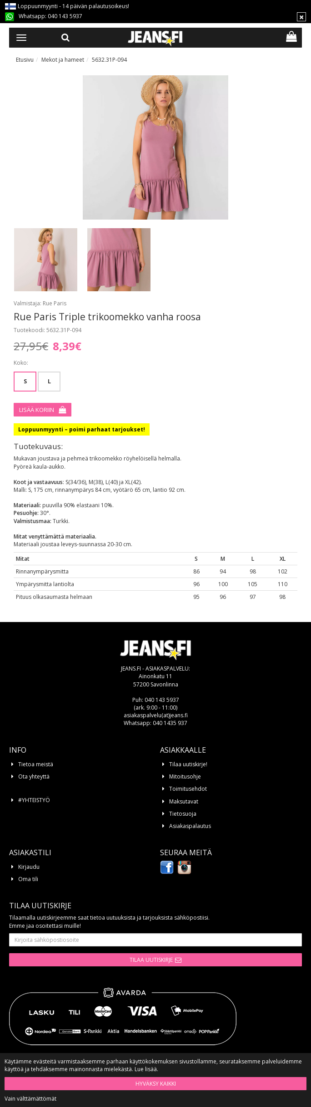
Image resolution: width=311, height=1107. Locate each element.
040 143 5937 (65, 16)
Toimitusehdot (188, 789)
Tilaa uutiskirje (151, 960)
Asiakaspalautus (190, 826)
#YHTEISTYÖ (34, 800)
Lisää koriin (36, 410)
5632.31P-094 (109, 60)
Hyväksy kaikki (155, 1083)
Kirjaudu (29, 867)
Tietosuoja (182, 814)
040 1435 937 (170, 723)
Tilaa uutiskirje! (188, 764)
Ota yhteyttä (34, 776)
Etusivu (25, 60)
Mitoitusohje (185, 776)
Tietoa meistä (35, 764)
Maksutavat (183, 801)
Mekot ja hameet (62, 60)
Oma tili (28, 879)
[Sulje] (301, 16)
